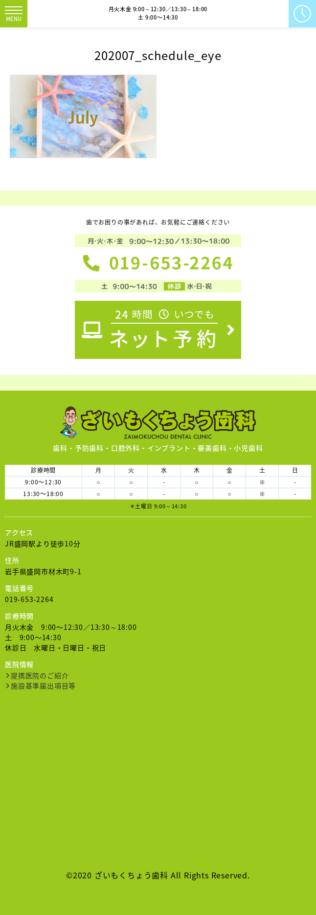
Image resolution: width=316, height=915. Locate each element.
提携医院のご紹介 (39, 675)
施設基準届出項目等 (43, 685)
